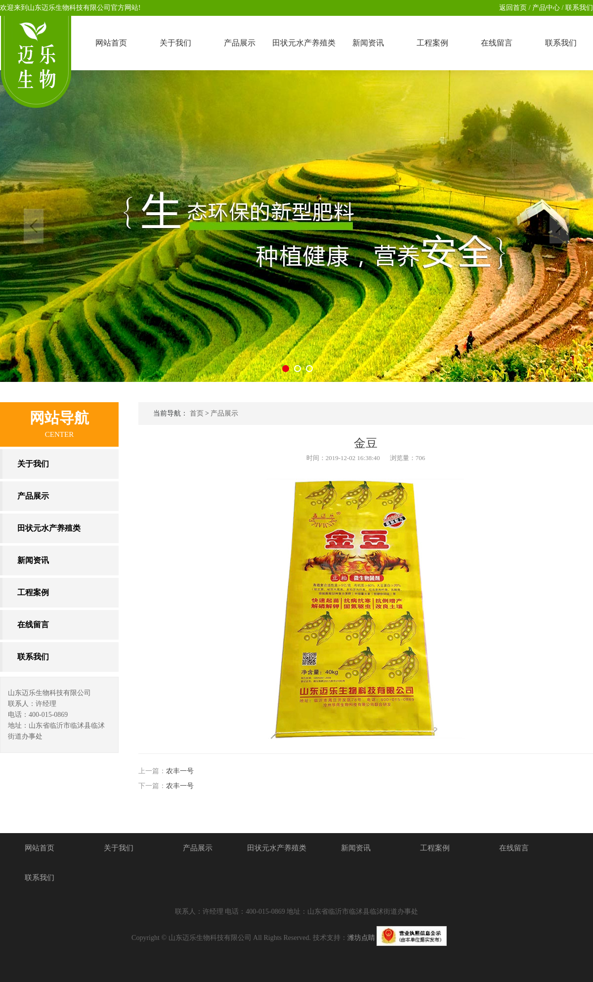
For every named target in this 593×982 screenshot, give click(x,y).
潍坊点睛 (361, 937)
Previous (33, 226)
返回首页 (513, 7)
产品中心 (545, 7)
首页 (197, 413)
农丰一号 (180, 771)
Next (559, 226)
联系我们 (578, 7)
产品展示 (224, 413)
